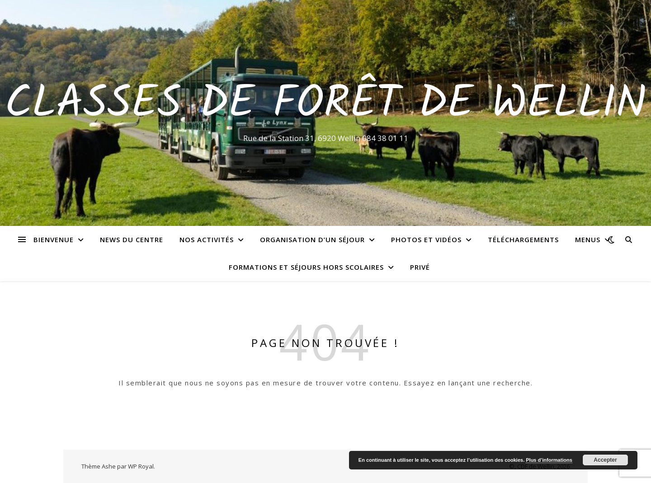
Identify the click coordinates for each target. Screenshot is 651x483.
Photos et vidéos (426, 239)
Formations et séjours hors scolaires (306, 267)
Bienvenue (53, 239)
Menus (587, 239)
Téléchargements (523, 239)
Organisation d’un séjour (312, 239)
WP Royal (141, 466)
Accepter (605, 460)
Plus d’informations (549, 460)
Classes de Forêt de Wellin (325, 104)
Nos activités (206, 239)
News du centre (131, 239)
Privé (420, 267)
